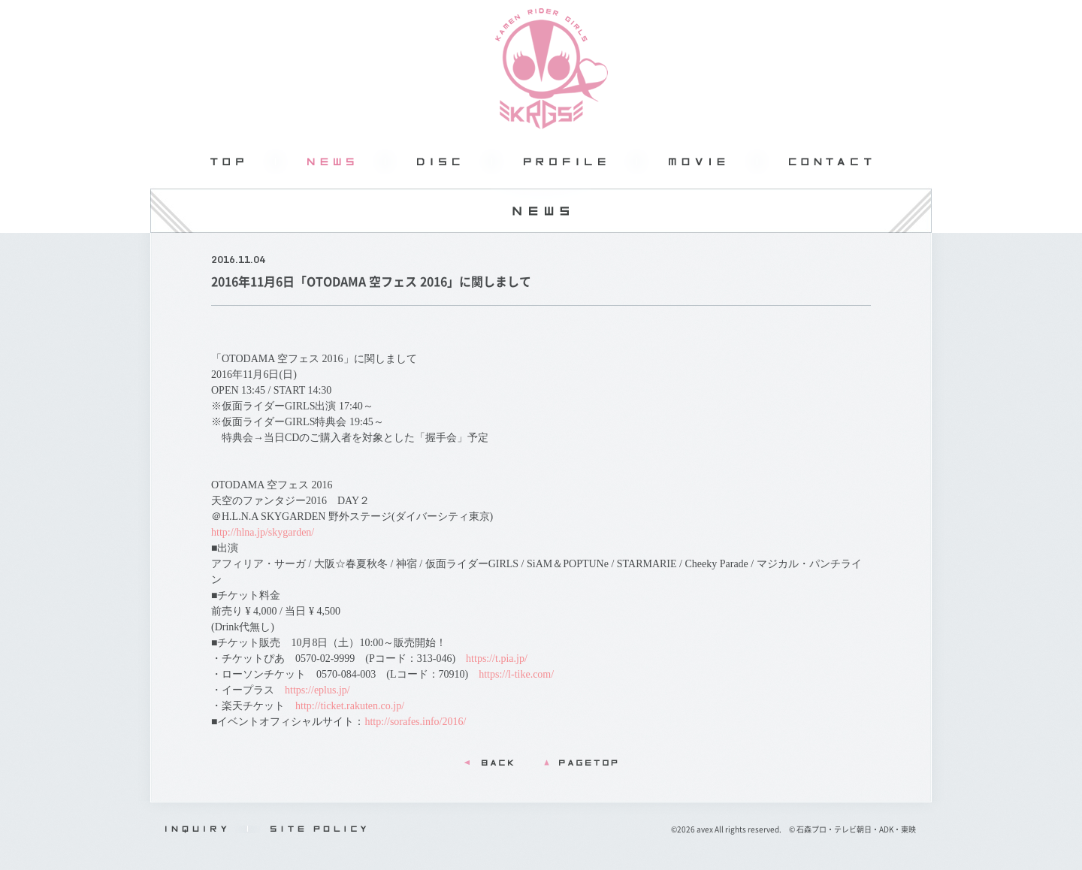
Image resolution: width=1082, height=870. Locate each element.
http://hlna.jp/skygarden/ (262, 532)
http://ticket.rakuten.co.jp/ (349, 705)
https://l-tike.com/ (516, 674)
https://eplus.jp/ (317, 690)
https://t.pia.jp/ (496, 658)
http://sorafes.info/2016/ (415, 721)
